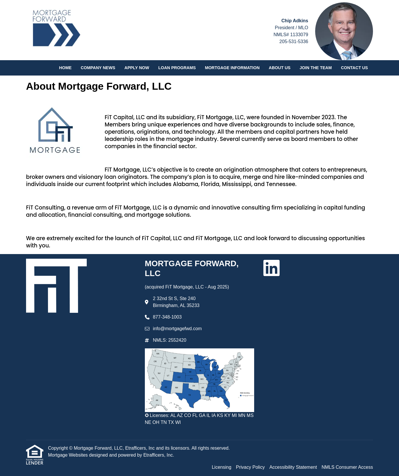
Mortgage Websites (68, 455)
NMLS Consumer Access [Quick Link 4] (347, 467)
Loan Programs (177, 67)
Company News (98, 67)
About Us (280, 67)
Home (65, 67)
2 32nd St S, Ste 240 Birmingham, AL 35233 (176, 302)
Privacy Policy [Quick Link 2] (250, 467)
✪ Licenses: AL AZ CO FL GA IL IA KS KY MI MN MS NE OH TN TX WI (199, 419)
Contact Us (354, 67)
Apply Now (136, 67)
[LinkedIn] (271, 268)
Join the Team (316, 67)
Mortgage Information (232, 67)
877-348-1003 (167, 317)
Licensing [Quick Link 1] (221, 467)
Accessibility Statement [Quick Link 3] (293, 467)
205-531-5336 (293, 41)
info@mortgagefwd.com (177, 328)
